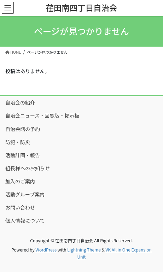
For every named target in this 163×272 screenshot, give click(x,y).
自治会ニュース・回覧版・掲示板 (42, 115)
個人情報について (25, 220)
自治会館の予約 (22, 128)
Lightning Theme (84, 250)
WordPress (46, 250)
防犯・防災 (17, 142)
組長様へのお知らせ (27, 168)
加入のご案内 (20, 181)
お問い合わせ (20, 207)
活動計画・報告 (22, 155)
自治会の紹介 (20, 102)
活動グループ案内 (25, 194)
